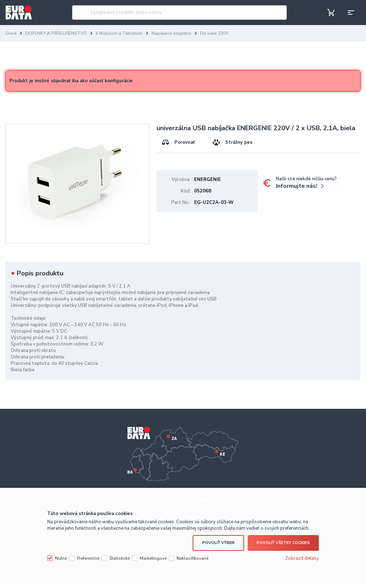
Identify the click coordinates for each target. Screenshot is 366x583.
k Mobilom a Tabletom (119, 33)
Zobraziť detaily (302, 557)
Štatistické (119, 557)
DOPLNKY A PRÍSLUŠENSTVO (56, 33)
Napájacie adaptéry (171, 33)
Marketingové (153, 557)
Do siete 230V (214, 33)
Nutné (61, 557)
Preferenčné (88, 557)
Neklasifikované (192, 557)
